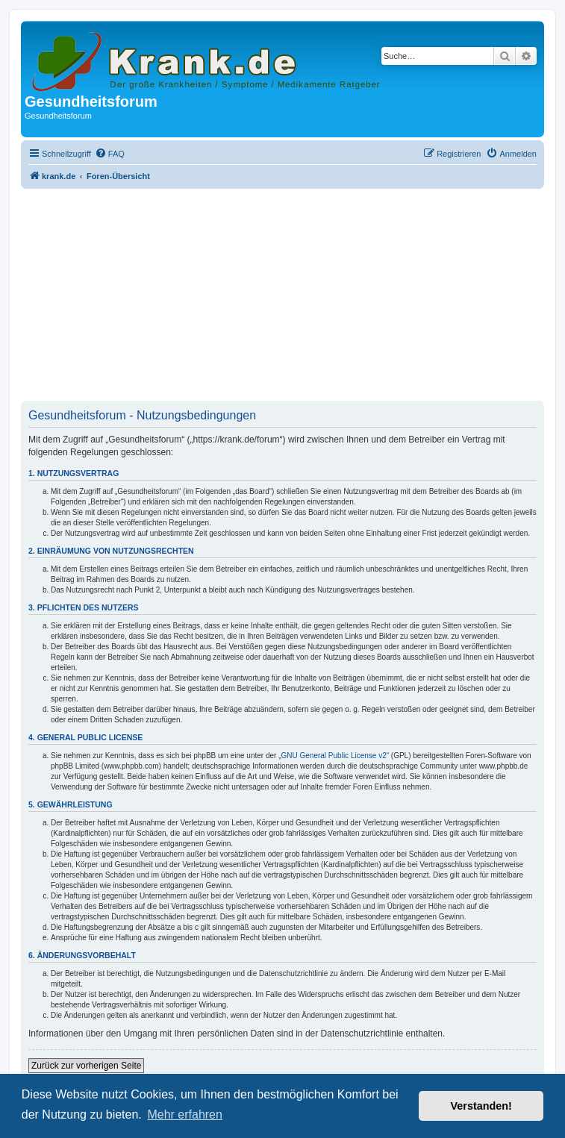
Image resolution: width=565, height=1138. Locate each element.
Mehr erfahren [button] (184, 1114)
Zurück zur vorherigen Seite (86, 1065)
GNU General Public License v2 (334, 755)
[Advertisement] (282, 296)
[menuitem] (110, 154)
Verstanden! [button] (481, 1106)
